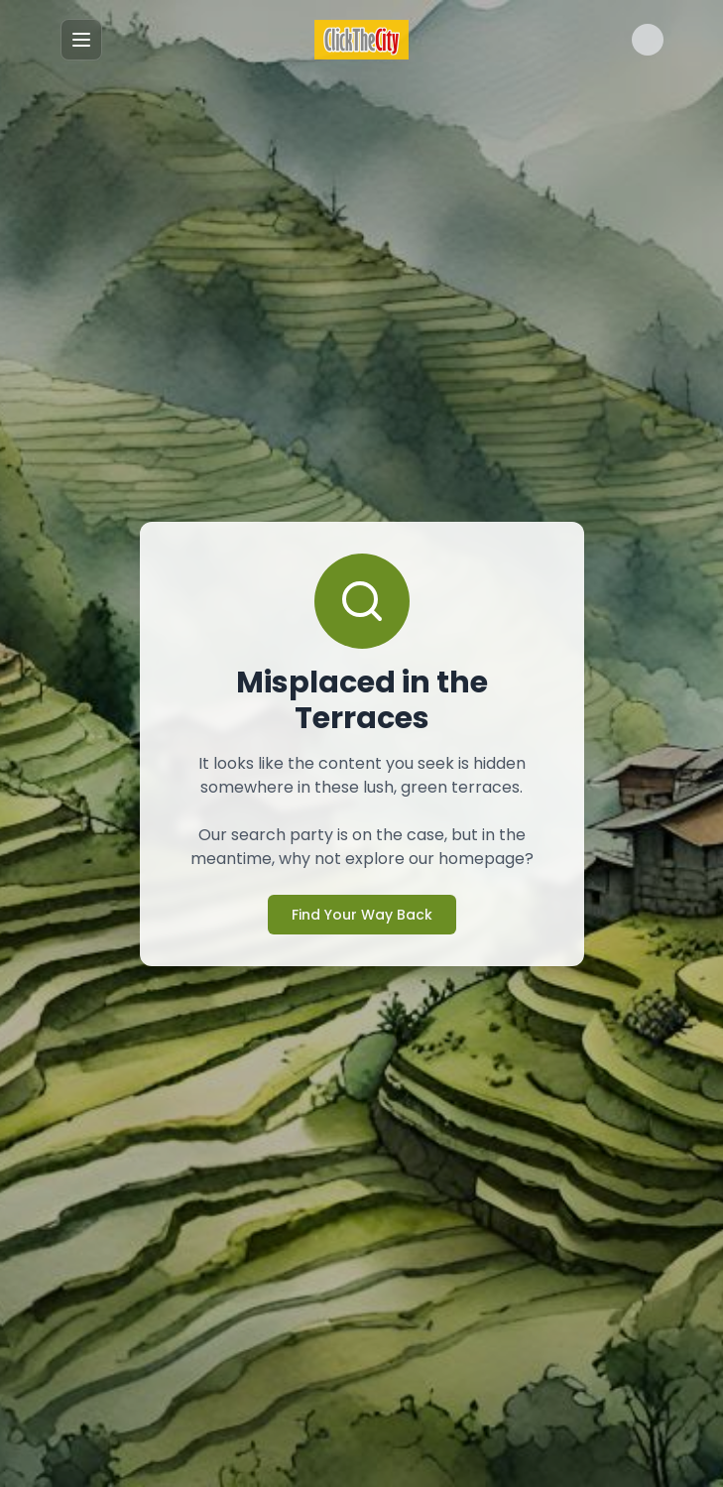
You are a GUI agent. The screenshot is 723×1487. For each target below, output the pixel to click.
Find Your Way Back (361, 896)
